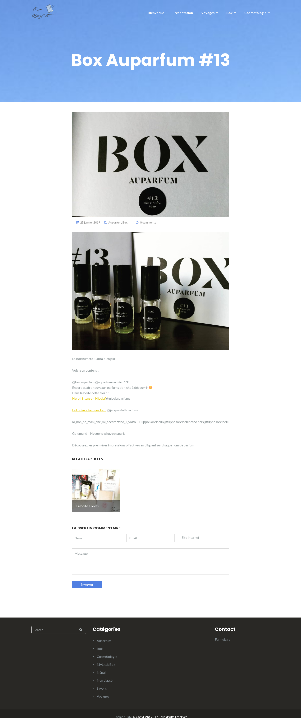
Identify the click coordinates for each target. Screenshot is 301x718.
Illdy (128, 710)
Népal (101, 665)
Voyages (208, 13)
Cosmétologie (255, 13)
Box (229, 13)
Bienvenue (156, 13)
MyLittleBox (106, 658)
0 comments (148, 222)
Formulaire (222, 632)
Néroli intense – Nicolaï (89, 398)
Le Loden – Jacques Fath (89, 410)
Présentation (182, 13)
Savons (102, 681)
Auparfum (114, 222)
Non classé (104, 673)
